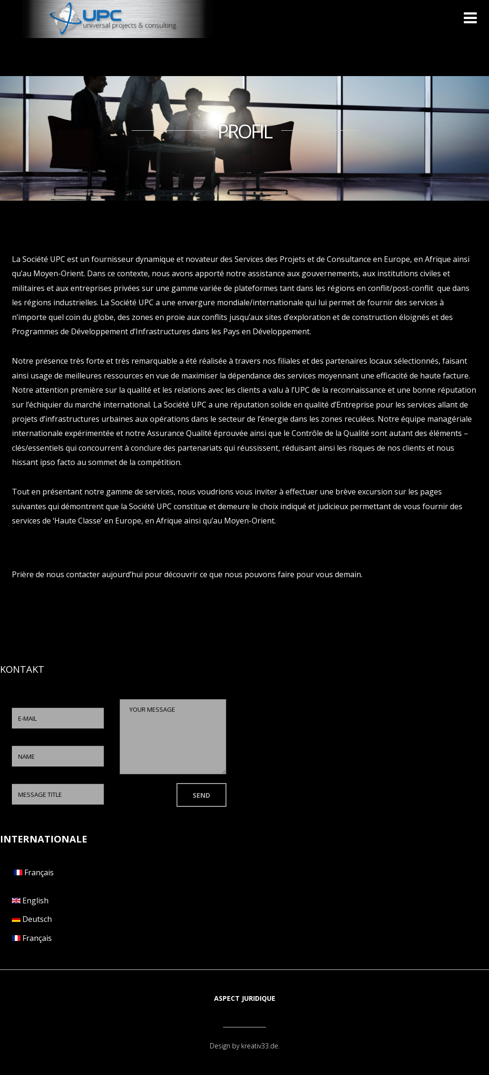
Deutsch (32, 919)
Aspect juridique (244, 998)
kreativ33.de (259, 1045)
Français (33, 872)
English (30, 900)
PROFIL (244, 131)
